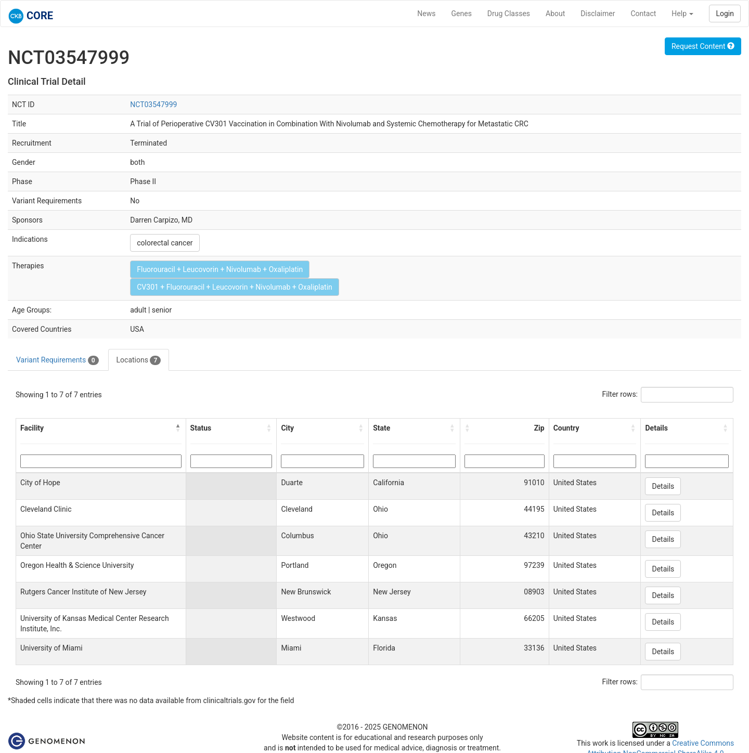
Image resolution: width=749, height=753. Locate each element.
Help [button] (682, 13)
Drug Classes (508, 13)
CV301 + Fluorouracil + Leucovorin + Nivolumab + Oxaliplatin (234, 287)
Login (725, 13)
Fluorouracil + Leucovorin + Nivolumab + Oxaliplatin (220, 269)
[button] (178, 428)
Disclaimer (597, 13)
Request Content (702, 46)
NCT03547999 (153, 104)
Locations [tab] (139, 360)
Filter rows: (620, 394)
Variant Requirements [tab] (57, 360)
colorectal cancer (164, 243)
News (426, 13)
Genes (461, 13)
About (555, 13)
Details (663, 486)
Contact (643, 13)
